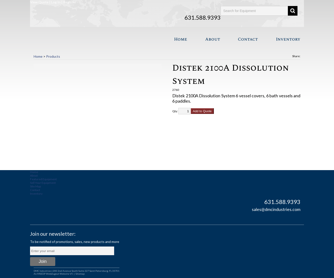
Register (69, 2)
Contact (248, 39)
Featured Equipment (43, 179)
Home (180, 39)
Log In (56, 2)
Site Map (35, 186)
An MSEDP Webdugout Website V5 (53, 273)
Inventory (288, 39)
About (212, 39)
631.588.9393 (203, 17)
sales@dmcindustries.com (276, 209)
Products (53, 56)
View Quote (39, 2)
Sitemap (80, 273)
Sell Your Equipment (43, 183)
